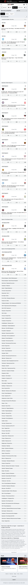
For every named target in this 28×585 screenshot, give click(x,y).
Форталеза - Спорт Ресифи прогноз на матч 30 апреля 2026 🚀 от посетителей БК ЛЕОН (13, 146)
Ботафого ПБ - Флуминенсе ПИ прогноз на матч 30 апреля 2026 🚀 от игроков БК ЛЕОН (12, 92)
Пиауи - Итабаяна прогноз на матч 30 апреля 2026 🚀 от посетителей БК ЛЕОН (14, 159)
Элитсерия (4, 52)
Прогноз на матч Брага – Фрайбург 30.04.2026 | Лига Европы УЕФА (13, 229)
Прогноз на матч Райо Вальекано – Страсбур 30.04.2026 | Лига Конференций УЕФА (14, 258)
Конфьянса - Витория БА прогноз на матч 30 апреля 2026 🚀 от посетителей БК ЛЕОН (13, 186)
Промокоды (14, 576)
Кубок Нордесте (5, 85)
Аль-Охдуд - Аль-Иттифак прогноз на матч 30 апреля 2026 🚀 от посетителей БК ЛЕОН (13, 42)
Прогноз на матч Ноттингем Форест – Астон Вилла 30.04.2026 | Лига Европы (13, 242)
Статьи (18, 573)
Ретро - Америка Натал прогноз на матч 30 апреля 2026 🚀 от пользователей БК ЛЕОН (14, 133)
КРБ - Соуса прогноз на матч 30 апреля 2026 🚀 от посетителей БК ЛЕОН (13, 200)
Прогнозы (11, 573)
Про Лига (3, 22)
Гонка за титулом (5, 566)
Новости (7, 573)
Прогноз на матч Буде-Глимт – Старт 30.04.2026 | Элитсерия (12, 58)
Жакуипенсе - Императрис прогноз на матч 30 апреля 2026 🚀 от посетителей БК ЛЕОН (13, 106)
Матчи (21, 573)
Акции (15, 573)
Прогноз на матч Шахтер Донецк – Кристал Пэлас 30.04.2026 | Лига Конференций (12, 272)
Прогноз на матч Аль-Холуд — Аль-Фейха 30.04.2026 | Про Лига (13, 29)
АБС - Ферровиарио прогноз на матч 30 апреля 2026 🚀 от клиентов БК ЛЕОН (14, 119)
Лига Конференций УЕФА (7, 252)
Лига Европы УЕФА (5, 222)
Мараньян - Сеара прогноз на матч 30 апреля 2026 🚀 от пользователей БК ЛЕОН (14, 213)
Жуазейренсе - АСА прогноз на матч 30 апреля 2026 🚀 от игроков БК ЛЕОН (14, 173)
